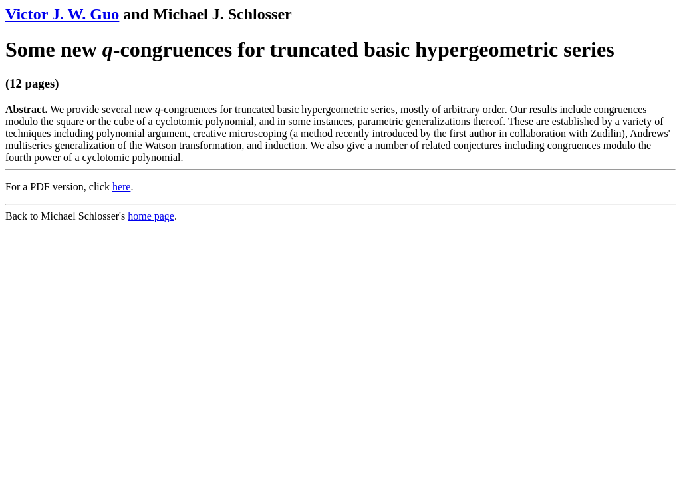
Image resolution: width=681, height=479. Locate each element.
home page (151, 216)
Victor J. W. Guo (62, 14)
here (121, 186)
